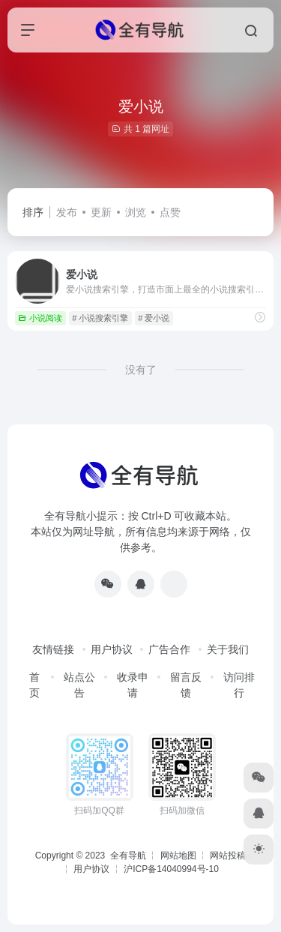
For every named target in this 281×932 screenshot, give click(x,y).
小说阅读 (40, 317)
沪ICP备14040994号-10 (171, 869)
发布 (66, 212)
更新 (101, 212)
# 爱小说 (153, 317)
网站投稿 (228, 855)
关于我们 (228, 649)
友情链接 (53, 649)
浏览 (135, 212)
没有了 (141, 370)
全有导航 (129, 855)
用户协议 (112, 649)
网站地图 (178, 855)
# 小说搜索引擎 (100, 317)
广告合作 (169, 649)
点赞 (170, 212)
